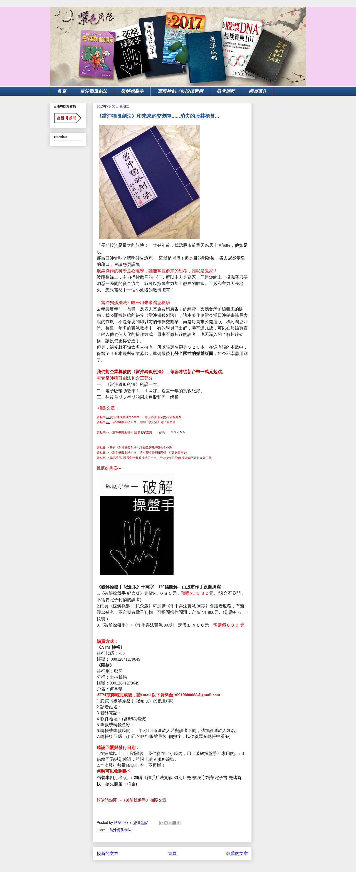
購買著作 (258, 91)
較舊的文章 (237, 853)
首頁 (61, 91)
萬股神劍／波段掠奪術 (180, 91)
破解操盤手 (132, 91)
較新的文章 (107, 853)
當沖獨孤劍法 (93, 91)
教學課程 (226, 91)
